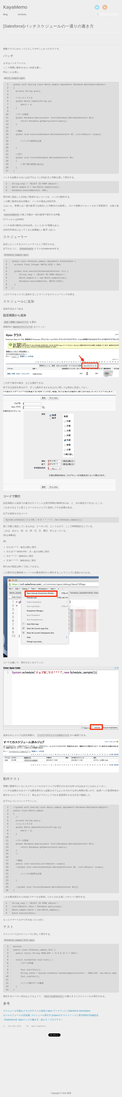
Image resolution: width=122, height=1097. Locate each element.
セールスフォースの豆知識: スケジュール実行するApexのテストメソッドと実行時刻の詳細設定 (50, 1015)
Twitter (97, 7)
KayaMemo (15, 7)
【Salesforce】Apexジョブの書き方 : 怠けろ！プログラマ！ (33, 1019)
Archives (22, 14)
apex (33, 1026)
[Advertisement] (40, 39)
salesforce (41, 1026)
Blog (5, 14)
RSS (104, 7)
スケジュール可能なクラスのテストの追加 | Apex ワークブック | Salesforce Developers (46, 1010)
